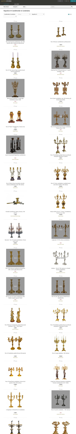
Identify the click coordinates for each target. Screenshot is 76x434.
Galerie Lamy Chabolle (62, 102)
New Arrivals (6, 6)
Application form (8, 426)
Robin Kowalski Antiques (14, 74)
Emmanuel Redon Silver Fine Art (61, 186)
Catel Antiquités (61, 270)
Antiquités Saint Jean (14, 326)
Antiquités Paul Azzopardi (38, 326)
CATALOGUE (6, 4)
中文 (68, 1)
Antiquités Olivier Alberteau (14, 298)
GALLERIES (17, 4)
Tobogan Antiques (14, 102)
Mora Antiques (38, 74)
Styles (20, 424)
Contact (62, 424)
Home (61, 423)
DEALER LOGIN (10, 424)
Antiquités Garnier (61, 242)
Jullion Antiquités (61, 382)
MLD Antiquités (38, 186)
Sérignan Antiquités (60, 410)
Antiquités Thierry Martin (38, 354)
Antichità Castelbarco (62, 214)
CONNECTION (73, 1)
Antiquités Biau (14, 130)
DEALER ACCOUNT (8, 421)
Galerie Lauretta (61, 74)
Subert (14, 270)
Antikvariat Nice (38, 130)
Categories (20, 423)
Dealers (34, 423)
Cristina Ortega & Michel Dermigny (14, 158)
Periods (20, 426)
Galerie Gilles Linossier (14, 186)
